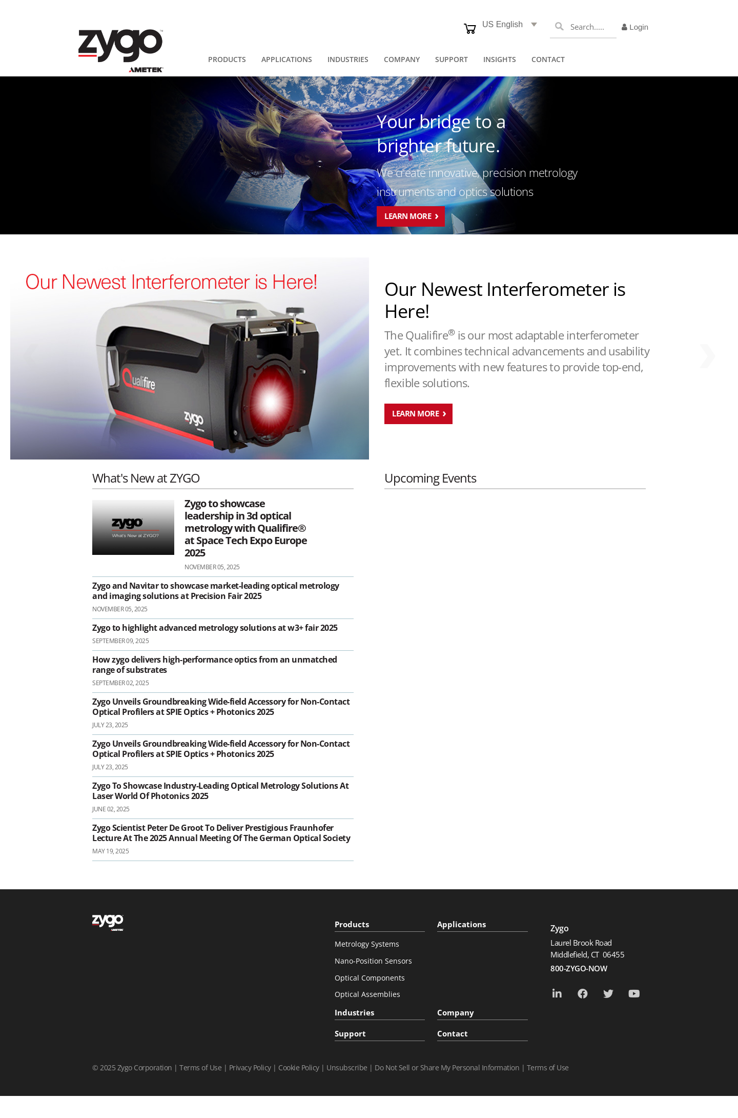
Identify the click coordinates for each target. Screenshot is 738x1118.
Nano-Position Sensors (373, 961)
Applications (461, 924)
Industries (354, 1012)
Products (352, 924)
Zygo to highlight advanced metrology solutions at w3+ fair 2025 (215, 628)
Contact (548, 59)
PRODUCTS (227, 59)
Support (350, 1033)
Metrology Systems (367, 944)
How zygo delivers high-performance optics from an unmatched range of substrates (214, 664)
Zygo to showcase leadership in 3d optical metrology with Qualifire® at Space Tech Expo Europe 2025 (245, 528)
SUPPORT (451, 59)
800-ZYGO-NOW (578, 968)
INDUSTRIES (347, 59)
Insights (499, 59)
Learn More (407, 216)
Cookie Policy (298, 1067)
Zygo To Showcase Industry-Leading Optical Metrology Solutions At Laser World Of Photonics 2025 (220, 791)
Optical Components (370, 978)
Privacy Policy (250, 1067)
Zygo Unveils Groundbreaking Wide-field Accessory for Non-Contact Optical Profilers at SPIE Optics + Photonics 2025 (221, 706)
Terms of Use (200, 1067)
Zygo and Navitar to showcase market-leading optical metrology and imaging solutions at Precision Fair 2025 (215, 591)
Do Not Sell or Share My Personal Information (447, 1067)
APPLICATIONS (286, 59)
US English (502, 24)
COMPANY (402, 59)
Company (455, 1012)
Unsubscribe (346, 1067)
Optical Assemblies (367, 994)
